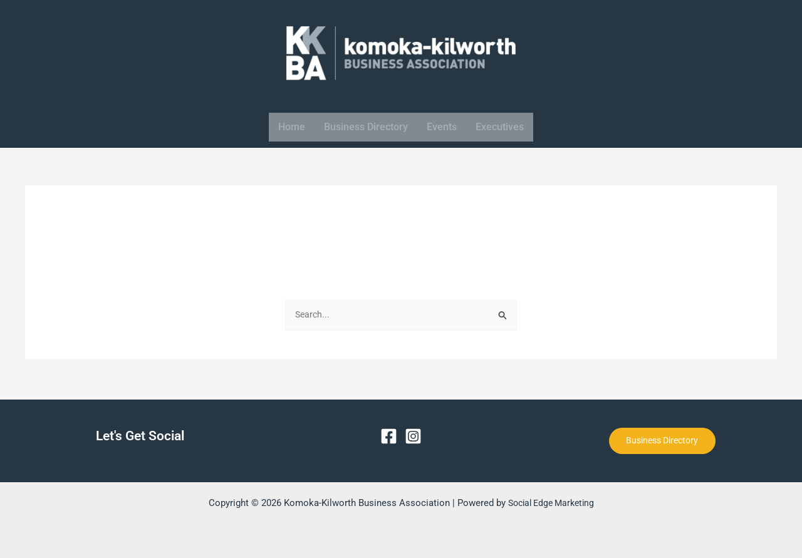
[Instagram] (413, 434)
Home (291, 127)
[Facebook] (388, 434)
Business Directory (366, 127)
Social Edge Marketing (551, 503)
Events (442, 127)
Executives (500, 127)
